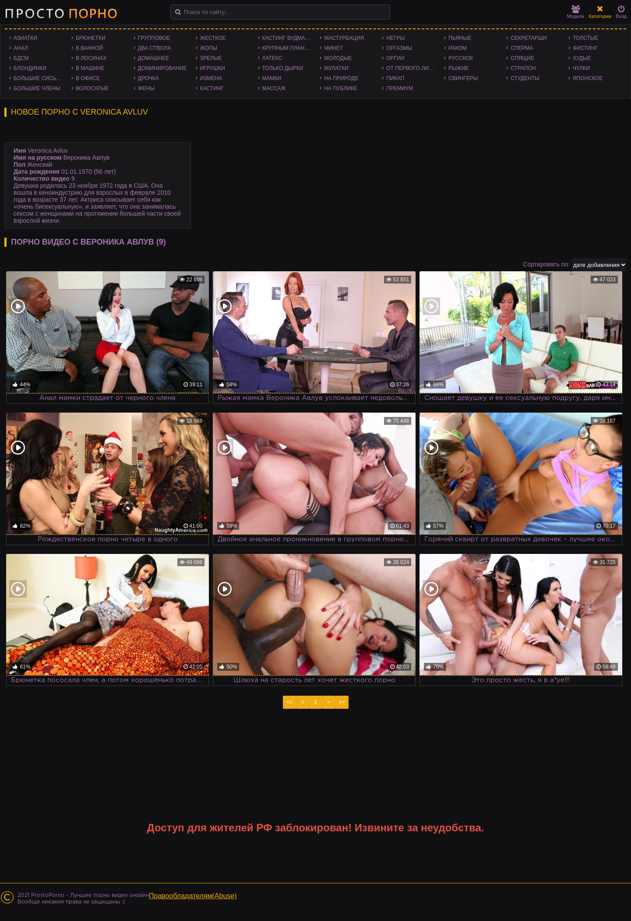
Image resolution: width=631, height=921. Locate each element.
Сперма (522, 48)
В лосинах (91, 58)
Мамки (272, 78)
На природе (341, 78)
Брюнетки (91, 38)
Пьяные (459, 38)
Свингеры (463, 78)
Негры (395, 38)
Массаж (274, 88)
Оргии (395, 58)
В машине (90, 68)
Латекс (272, 58)
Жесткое (213, 38)
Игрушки (212, 68)
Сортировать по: (546, 264)
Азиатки (25, 38)
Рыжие (458, 68)
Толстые (585, 38)
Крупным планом (287, 48)
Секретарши (528, 38)
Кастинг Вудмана (287, 38)
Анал (21, 48)
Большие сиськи (38, 78)
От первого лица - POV (413, 68)
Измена (211, 78)
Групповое (154, 38)
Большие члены (37, 88)
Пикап (395, 78)
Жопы (208, 48)
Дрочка (148, 78)
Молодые (338, 58)
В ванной (89, 48)
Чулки (581, 68)
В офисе (88, 78)
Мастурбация (344, 38)
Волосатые (92, 88)
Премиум (399, 88)
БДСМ (21, 58)
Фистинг (585, 48)
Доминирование (162, 68)
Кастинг (212, 88)
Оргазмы (399, 48)
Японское (588, 78)
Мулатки (336, 68)
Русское (460, 58)
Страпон (523, 68)
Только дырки (282, 68)
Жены (146, 88)
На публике (340, 88)
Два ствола (154, 48)
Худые (582, 58)
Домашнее (153, 58)
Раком (457, 48)
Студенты (525, 78)
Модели (576, 12)
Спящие (522, 58)
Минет (333, 48)
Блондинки (30, 68)
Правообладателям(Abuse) (193, 896)
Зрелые (211, 58)
